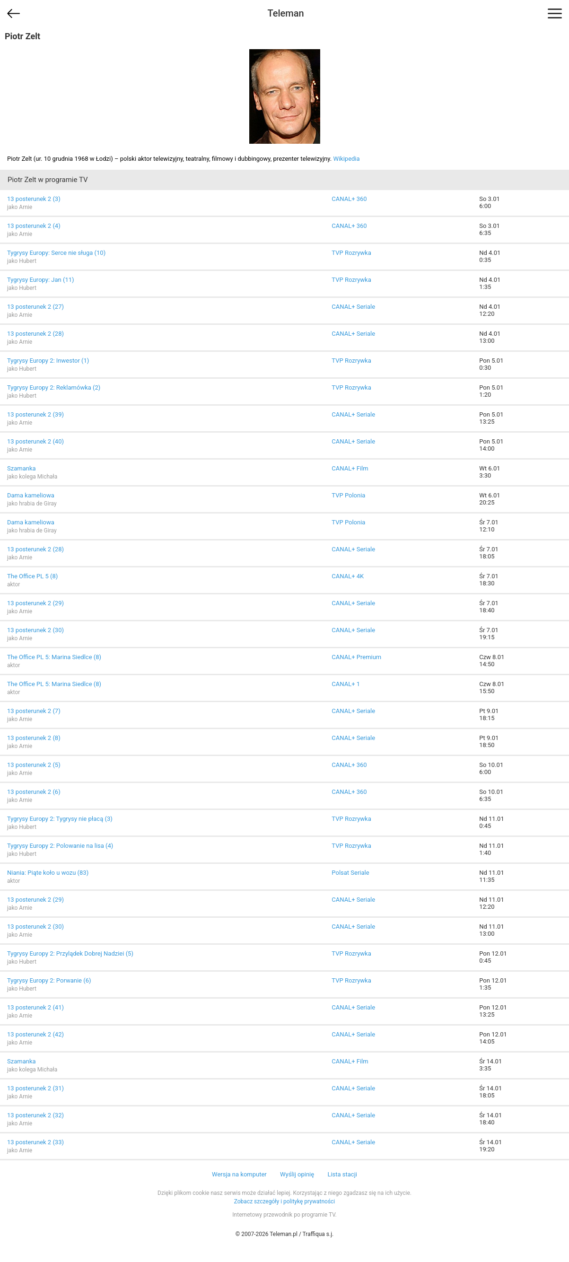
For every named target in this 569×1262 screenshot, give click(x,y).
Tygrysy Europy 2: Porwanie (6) (49, 980)
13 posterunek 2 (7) (34, 710)
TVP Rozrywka (351, 252)
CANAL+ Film (350, 468)
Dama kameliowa (30, 495)
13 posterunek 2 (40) (35, 441)
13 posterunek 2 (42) (35, 1034)
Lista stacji (342, 1174)
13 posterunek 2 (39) (35, 414)
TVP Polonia (348, 495)
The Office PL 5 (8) (32, 576)
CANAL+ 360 (349, 198)
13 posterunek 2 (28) (35, 333)
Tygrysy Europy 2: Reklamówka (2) (53, 387)
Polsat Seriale (350, 872)
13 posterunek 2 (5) (34, 764)
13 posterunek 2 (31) (35, 1088)
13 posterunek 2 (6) (34, 791)
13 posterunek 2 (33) (35, 1142)
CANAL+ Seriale (353, 306)
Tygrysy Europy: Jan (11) (40, 279)
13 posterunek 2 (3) (34, 198)
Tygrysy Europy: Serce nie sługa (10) (56, 252)
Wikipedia (346, 158)
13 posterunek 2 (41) (35, 1007)
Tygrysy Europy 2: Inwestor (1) (48, 360)
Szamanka (21, 468)
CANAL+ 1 (346, 684)
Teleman (285, 13)
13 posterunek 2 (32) (35, 1115)
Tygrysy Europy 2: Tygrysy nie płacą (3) (60, 818)
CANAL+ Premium (356, 657)
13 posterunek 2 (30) (35, 630)
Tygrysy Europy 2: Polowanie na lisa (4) (60, 845)
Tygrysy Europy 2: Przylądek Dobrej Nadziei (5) (70, 953)
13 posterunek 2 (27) (35, 306)
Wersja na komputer (239, 1174)
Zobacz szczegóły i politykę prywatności (284, 1201)
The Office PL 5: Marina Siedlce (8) (54, 657)
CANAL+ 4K (348, 576)
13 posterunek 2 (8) (34, 737)
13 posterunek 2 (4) (34, 225)
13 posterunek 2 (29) (35, 603)
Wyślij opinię (297, 1174)
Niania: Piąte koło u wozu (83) (47, 872)
